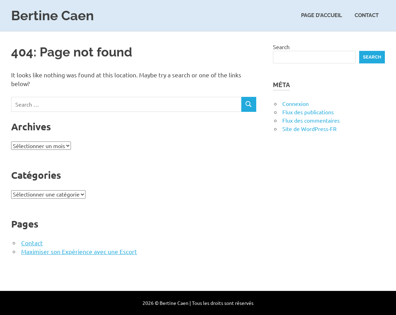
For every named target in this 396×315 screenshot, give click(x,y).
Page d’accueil (321, 15)
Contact (367, 15)
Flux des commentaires (311, 120)
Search (281, 46)
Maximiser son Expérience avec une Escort (79, 251)
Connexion (295, 103)
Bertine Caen (52, 15)
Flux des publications (308, 111)
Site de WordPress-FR (309, 128)
